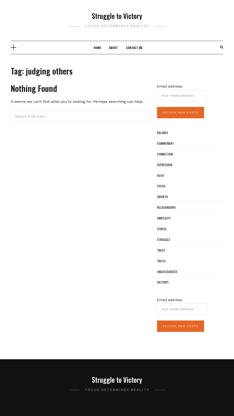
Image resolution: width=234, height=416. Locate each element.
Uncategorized (167, 271)
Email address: (182, 92)
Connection (165, 154)
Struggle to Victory (117, 16)
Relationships (166, 207)
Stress (161, 228)
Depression (164, 164)
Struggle (163, 239)
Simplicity (164, 218)
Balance (162, 132)
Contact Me (134, 47)
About (113, 47)
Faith (160, 175)
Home (97, 47)
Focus (161, 185)
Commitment (165, 143)
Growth (162, 196)
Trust (161, 250)
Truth (161, 260)
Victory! (162, 282)
